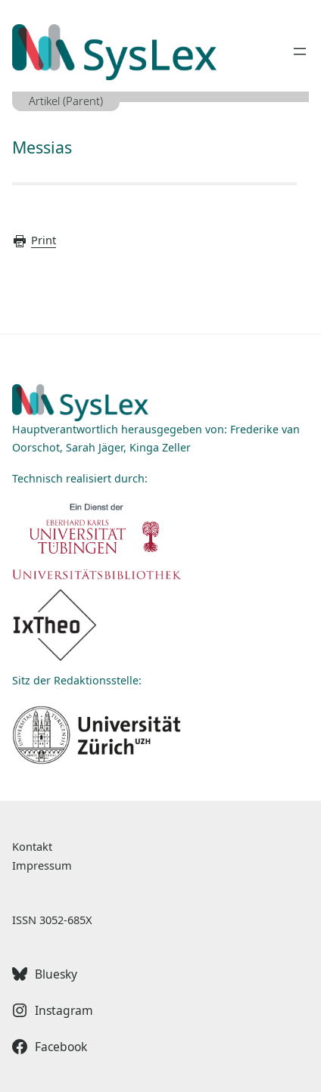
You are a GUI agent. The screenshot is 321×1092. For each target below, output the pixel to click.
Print (34, 239)
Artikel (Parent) (66, 100)
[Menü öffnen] (300, 51)
